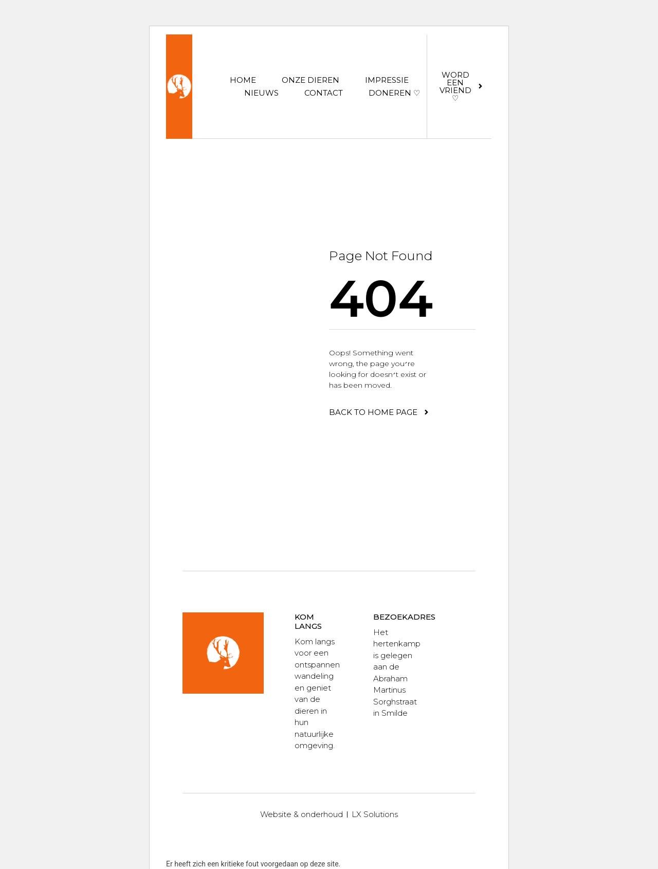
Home (243, 80)
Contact (323, 93)
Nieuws (261, 93)
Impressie (387, 80)
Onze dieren (310, 80)
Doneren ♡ (394, 93)
